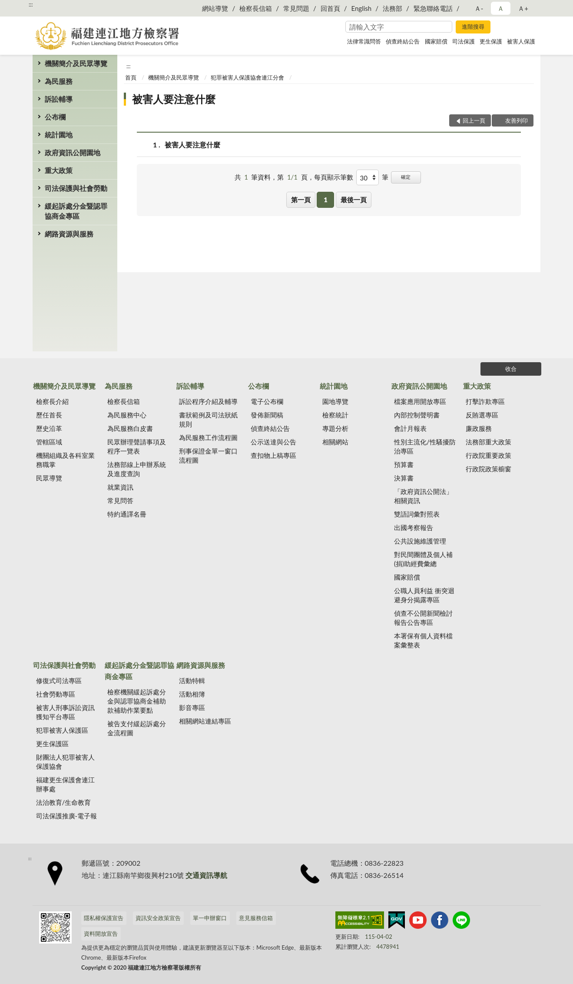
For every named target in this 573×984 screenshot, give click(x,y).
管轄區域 (49, 442)
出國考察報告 (413, 527)
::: (31, 4)
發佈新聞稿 (267, 415)
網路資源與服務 (69, 234)
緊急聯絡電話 (433, 8)
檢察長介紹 (52, 401)
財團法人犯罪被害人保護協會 (65, 761)
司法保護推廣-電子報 (66, 816)
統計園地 (59, 134)
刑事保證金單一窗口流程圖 (208, 455)
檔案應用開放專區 (420, 401)
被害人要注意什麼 (173, 99)
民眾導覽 (49, 478)
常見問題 (296, 8)
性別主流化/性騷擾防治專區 (425, 446)
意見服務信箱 (256, 917)
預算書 (404, 464)
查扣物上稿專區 (273, 455)
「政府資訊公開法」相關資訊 (423, 495)
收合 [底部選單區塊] (511, 368)
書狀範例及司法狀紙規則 (208, 419)
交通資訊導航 (206, 875)
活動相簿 (192, 694)
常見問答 (120, 500)
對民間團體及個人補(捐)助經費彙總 (423, 558)
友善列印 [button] (516, 120)
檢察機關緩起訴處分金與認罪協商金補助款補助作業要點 (136, 701)
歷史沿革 (49, 428)
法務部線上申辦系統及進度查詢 (136, 468)
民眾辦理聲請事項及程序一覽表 (136, 446)
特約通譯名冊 (126, 514)
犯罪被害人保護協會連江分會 (247, 77)
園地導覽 (335, 401)
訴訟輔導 (59, 99)
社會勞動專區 (55, 694)
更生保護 (491, 41)
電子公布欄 (267, 401)
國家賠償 (436, 41)
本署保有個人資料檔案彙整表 (423, 640)
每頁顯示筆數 (333, 177)
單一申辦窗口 (210, 917)
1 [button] (326, 199)
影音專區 (192, 707)
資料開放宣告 (101, 933)
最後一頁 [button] (354, 199)
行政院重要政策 (488, 455)
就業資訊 (120, 487)
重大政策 (59, 170)
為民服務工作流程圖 (208, 437)
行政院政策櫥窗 (488, 469)
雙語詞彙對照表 (417, 514)
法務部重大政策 (488, 442)
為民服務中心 (126, 415)
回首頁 (330, 8)
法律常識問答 (364, 41)
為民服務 (59, 81)
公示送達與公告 (273, 442)
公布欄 (55, 117)
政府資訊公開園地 (72, 152)
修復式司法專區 (59, 680)
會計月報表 (410, 428)
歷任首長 (49, 415)
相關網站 (335, 442)
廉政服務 (479, 428)
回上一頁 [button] (474, 120)
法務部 (392, 8)
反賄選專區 (482, 415)
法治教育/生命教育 (63, 802)
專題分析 (335, 428)
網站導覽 (215, 8)
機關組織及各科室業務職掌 (65, 459)
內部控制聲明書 (417, 415)
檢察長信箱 (255, 8)
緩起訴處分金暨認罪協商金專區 (76, 211)
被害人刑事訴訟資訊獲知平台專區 (65, 712)
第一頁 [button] (301, 199)
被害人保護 (521, 41)
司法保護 (463, 41)
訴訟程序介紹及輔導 (208, 401)
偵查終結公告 (403, 41)
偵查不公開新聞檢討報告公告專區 (423, 617)
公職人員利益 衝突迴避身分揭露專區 (424, 595)
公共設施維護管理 (420, 541)
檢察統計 (335, 415)
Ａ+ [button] (523, 8)
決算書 (404, 478)
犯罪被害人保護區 (62, 730)
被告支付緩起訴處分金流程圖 (136, 728)
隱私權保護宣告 (103, 917)
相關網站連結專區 (205, 721)
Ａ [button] (500, 8)
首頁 (130, 77)
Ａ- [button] (479, 8)
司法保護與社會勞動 (76, 188)
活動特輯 (192, 680)
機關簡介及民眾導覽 (76, 63)
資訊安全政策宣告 (158, 917)
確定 (406, 177)
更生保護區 (52, 743)
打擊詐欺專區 (485, 401)
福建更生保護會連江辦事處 (65, 784)
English (361, 8)
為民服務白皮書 (130, 428)
